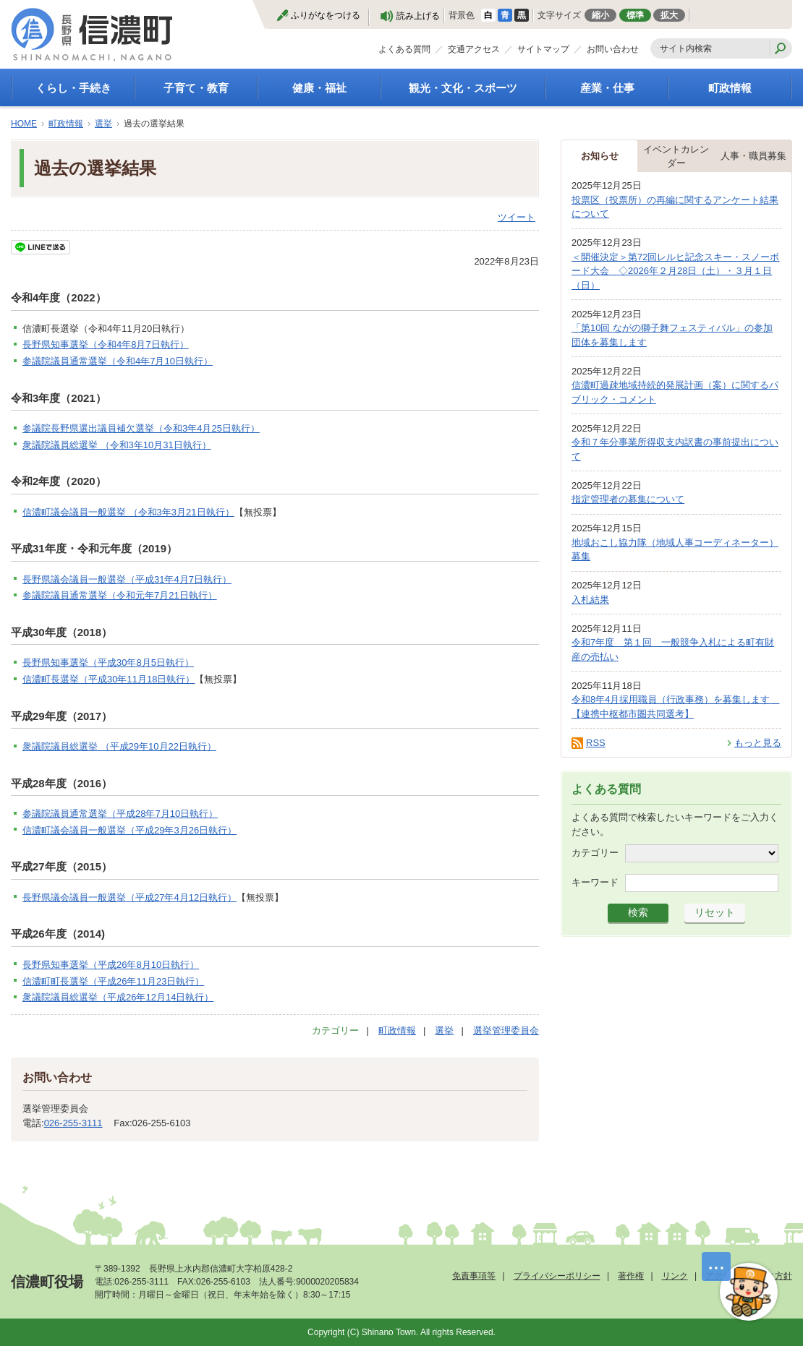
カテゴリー (595, 852)
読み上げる (418, 16)
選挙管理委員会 (506, 1030)
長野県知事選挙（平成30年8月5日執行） (108, 662)
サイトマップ (543, 49)
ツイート (516, 217)
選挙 (103, 124)
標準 (635, 15)
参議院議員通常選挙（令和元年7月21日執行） (119, 595)
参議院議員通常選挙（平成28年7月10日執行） (120, 813)
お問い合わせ (613, 49)
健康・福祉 (319, 88)
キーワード (595, 882)
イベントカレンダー (676, 156)
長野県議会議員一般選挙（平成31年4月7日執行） (126, 579)
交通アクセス (474, 49)
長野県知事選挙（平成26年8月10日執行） (110, 964)
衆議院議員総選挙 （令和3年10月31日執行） (116, 445)
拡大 (669, 15)
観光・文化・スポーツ (463, 88)
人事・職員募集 (753, 155)
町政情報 (730, 88)
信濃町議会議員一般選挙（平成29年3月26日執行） (129, 830)
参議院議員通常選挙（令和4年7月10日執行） (117, 361)
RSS (596, 742)
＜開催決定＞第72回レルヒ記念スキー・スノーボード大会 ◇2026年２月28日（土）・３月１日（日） (675, 271)
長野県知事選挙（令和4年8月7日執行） (105, 344)
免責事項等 (474, 1276)
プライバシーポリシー (557, 1276)
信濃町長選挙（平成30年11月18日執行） (108, 679)
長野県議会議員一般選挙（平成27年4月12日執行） (129, 897)
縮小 (600, 15)
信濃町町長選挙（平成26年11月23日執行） (113, 981)
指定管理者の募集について (628, 499)
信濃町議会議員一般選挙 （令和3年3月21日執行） (128, 512)
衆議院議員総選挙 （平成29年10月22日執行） (119, 746)
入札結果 (590, 599)
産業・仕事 (607, 88)
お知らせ (600, 155)
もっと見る (757, 742)
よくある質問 (404, 49)
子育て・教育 (196, 88)
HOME (24, 124)
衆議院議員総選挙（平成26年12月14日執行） (117, 997)
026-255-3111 (73, 1123)
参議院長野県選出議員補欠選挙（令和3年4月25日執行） (141, 428)
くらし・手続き (73, 88)
